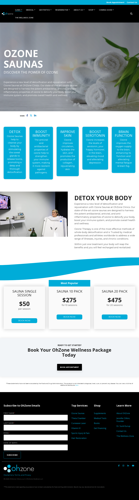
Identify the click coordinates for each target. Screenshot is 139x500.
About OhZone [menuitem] (123, 413)
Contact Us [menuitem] (132, 2)
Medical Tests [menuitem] (100, 418)
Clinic (18, 10)
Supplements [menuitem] (100, 413)
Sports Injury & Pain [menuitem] (80, 433)
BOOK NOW (24, 320)
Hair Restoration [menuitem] (79, 438)
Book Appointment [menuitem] (115, 2)
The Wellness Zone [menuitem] (125, 436)
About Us (79, 10)
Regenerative (62, 10)
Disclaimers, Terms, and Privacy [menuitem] (17, 475)
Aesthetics (45, 10)
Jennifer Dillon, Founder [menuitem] (123, 419)
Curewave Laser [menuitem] (78, 423)
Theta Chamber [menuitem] (78, 418)
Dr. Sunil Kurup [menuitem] (123, 426)
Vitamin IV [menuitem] (76, 428)
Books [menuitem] (97, 423)
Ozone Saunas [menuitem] (77, 413)
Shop (91, 10)
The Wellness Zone (24, 17)
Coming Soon (106, 10)
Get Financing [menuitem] (100, 428)
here (76, 385)
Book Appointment (69, 367)
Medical (30, 10)
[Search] (131, 14)
